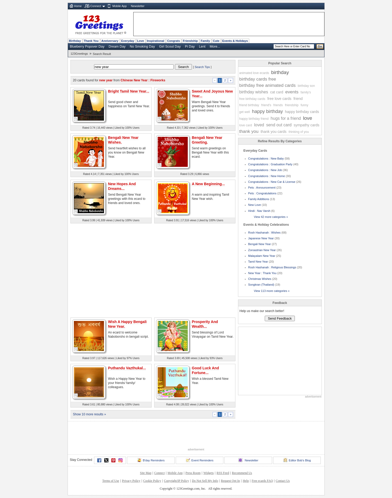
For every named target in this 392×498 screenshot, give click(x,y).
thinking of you (299, 132)
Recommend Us (242, 473)
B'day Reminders (150, 460)
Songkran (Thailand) (261, 284)
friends (278, 105)
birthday (280, 72)
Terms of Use (110, 481)
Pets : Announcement (262, 187)
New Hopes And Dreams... (122, 186)
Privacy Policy (131, 481)
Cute (216, 40)
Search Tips (202, 67)
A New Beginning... (208, 184)
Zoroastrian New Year (262, 250)
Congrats (173, 40)
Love (140, 40)
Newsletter (138, 6)
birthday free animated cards (267, 85)
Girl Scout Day (170, 46)
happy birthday (267, 111)
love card (245, 125)
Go (320, 46)
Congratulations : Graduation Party (270, 164)
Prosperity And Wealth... (205, 324)
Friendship (190, 40)
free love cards (279, 99)
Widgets (208, 473)
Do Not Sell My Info (205, 481)
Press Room (193, 473)
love (307, 118)
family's (306, 92)
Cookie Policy (152, 481)
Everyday (127, 40)
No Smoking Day (142, 46)
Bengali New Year (259, 244)
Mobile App (119, 6)
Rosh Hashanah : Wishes (264, 232)
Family (205, 40)
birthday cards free (257, 79)
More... (215, 46)
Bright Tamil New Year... (128, 91)
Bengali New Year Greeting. (207, 139)
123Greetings (79, 53)
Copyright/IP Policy (176, 481)
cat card (276, 92)
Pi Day (190, 46)
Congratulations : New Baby (266, 158)
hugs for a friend (286, 118)
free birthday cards (252, 99)
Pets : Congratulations (262, 193)
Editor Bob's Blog (297, 460)
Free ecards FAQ (262, 481)
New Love (254, 204)
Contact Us (283, 481)
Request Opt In (230, 481)
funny (304, 105)
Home (78, 6)
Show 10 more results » (89, 414)
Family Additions (258, 199)
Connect (95, 6)
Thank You (91, 40)
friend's (266, 105)
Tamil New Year (258, 261)
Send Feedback (280, 318)
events (292, 91)
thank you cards (273, 131)
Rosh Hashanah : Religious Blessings (272, 267)
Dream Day (117, 46)
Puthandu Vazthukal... (127, 368)
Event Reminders (199, 460)
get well (244, 112)
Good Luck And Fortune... (205, 370)
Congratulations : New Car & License (271, 181)
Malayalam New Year (261, 255)
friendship (292, 105)
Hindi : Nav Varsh (259, 210)
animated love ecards (254, 73)
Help (246, 481)
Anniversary (109, 40)
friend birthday (249, 105)
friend (298, 99)
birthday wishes (253, 92)
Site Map (146, 473)
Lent (202, 46)
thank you (249, 131)
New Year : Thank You (262, 273)
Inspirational (155, 40)
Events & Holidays (235, 40)
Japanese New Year (261, 238)
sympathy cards (306, 125)
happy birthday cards (302, 112)
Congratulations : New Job (265, 170)
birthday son (306, 86)
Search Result (102, 53)
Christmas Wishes (260, 278)
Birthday (75, 40)
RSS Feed (223, 473)
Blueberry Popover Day (87, 46)
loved (259, 125)
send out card (278, 125)
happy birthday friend (254, 119)
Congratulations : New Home (266, 176)
